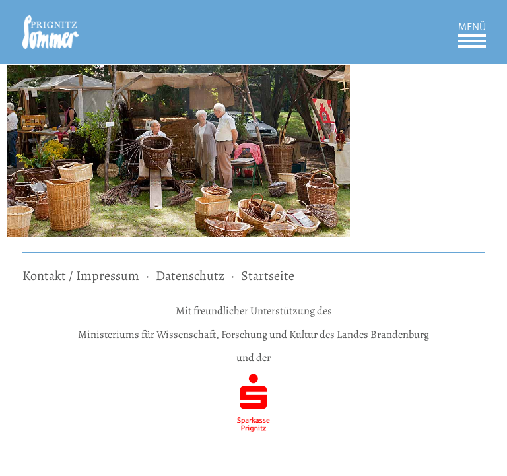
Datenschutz (190, 276)
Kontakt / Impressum (80, 276)
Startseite (267, 276)
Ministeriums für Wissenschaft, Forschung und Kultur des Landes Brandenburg (253, 334)
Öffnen (472, 41)
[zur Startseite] (50, 24)
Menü (472, 27)
